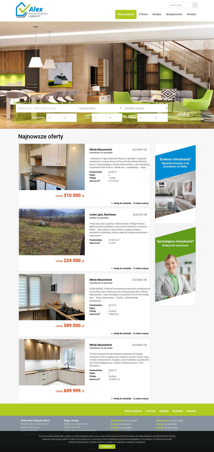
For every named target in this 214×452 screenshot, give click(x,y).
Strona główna (126, 14)
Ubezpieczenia (174, 14)
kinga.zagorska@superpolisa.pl (80, 430)
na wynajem (124, 420)
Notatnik (178, 411)
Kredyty (157, 14)
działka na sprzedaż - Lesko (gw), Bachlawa (84, 240)
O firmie (143, 14)
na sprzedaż (170, 420)
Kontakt (191, 14)
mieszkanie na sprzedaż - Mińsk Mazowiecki (84, 175)
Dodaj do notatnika (122, 203)
